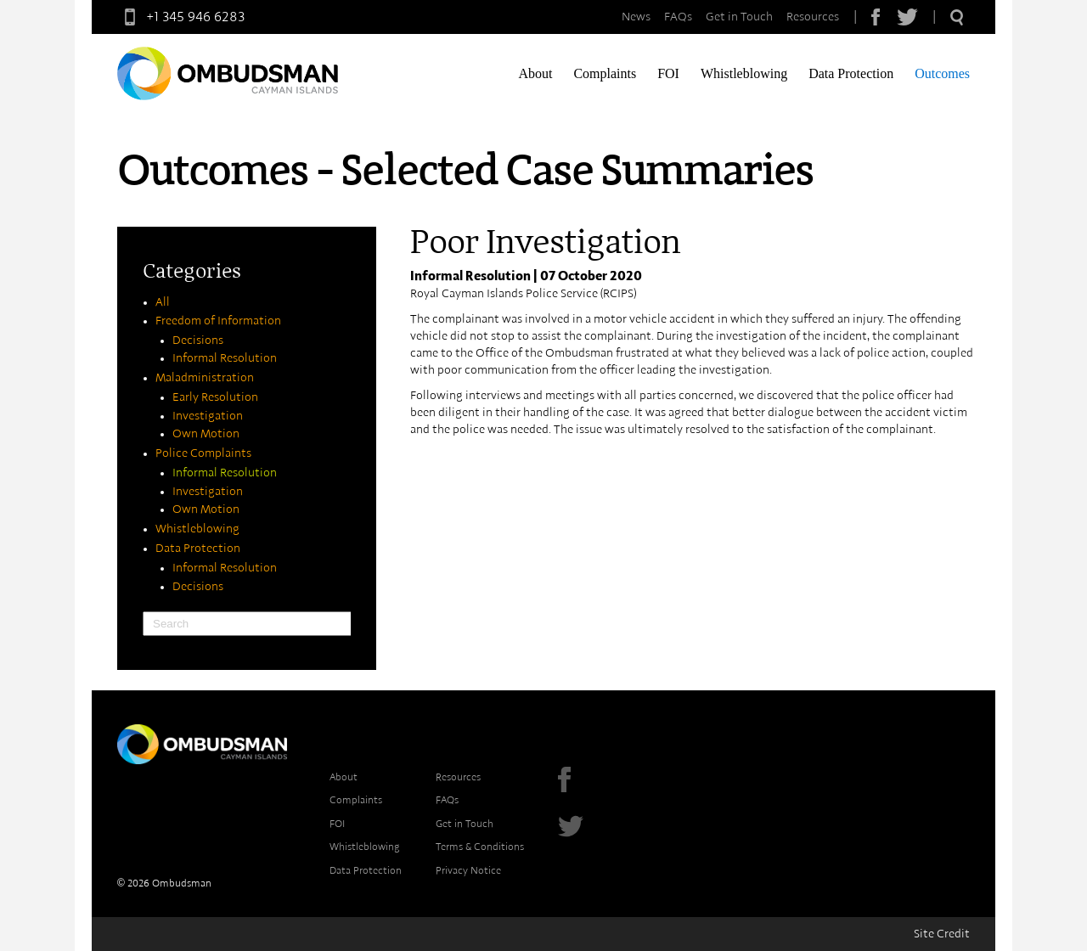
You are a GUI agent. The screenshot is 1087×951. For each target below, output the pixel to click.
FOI (668, 73)
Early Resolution (215, 397)
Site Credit (942, 934)
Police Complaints (203, 453)
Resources (812, 17)
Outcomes (942, 73)
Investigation (207, 416)
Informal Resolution (224, 358)
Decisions (197, 340)
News (636, 17)
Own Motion (205, 434)
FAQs (678, 17)
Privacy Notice (468, 870)
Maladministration (204, 378)
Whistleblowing (744, 73)
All (162, 302)
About (535, 73)
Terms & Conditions (480, 846)
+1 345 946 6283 (181, 16)
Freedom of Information (218, 321)
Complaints (604, 73)
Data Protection (850, 73)
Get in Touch (739, 17)
